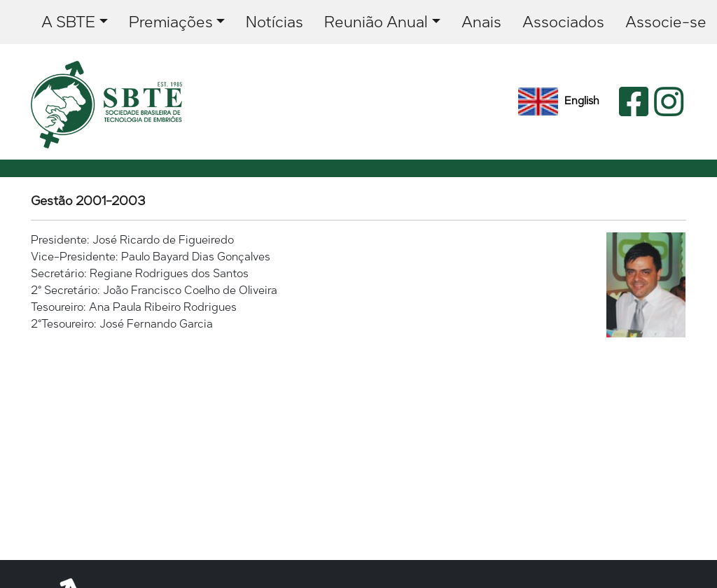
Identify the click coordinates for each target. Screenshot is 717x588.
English (558, 101)
